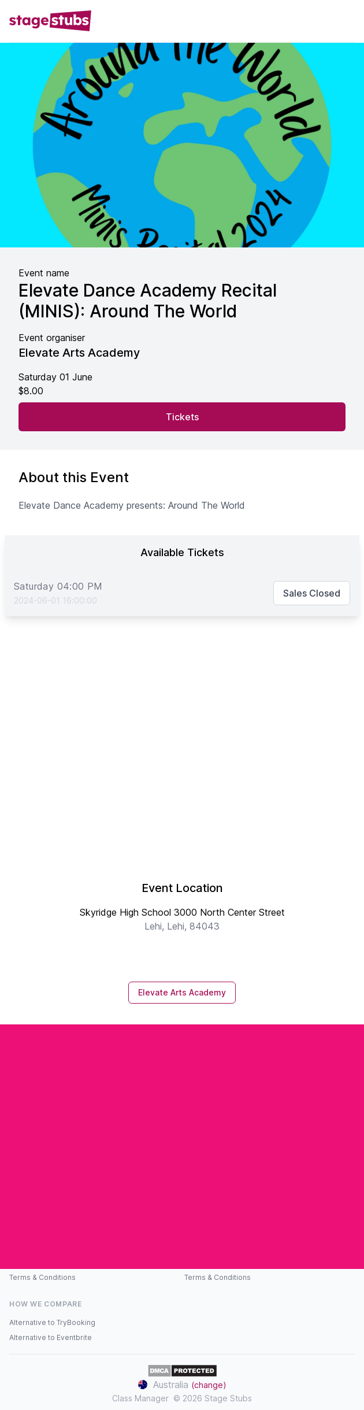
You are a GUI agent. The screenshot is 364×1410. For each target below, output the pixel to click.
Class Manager (140, 1398)
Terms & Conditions (42, 1277)
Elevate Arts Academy (182, 992)
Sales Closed (311, 593)
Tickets (182, 417)
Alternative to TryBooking (52, 1322)
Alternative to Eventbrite (50, 1337)
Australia (182, 1384)
